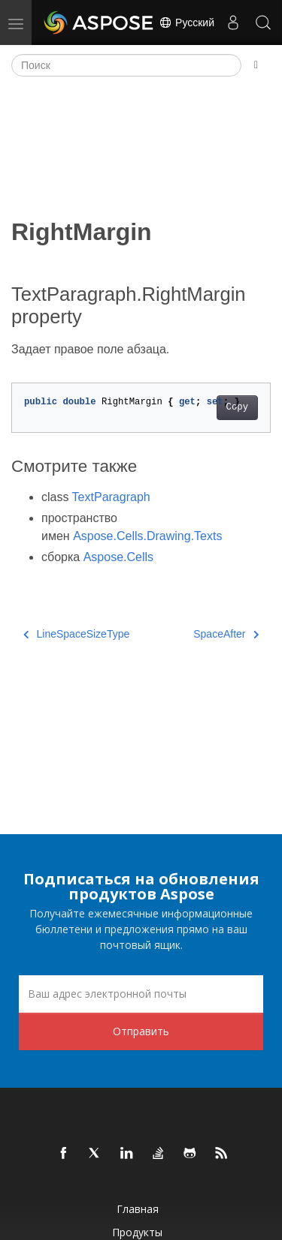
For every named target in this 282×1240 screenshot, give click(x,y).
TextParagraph (111, 497)
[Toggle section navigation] (256, 65)
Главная (138, 1209)
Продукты (137, 1232)
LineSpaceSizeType (76, 634)
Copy (237, 407)
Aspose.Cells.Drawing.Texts (147, 536)
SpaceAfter (226, 634)
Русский (186, 22)
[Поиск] (126, 65)
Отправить (141, 1031)
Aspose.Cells (118, 557)
